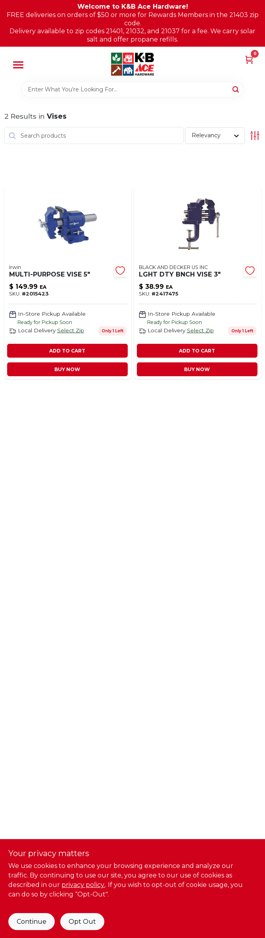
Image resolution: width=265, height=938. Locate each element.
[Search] (236, 89)
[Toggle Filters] (254, 135)
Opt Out (82, 921)
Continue (31, 921)
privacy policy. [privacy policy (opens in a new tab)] (83, 885)
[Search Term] (132, 89)
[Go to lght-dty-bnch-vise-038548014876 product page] (197, 283)
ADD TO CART (67, 351)
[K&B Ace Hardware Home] (132, 64)
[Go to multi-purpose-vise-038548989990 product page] (67, 283)
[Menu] (18, 65)
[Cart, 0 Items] (249, 59)
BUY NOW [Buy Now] (67, 369)
